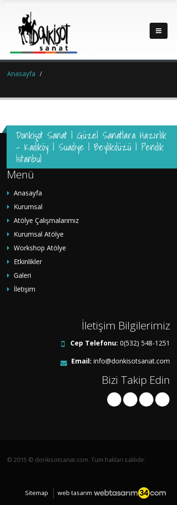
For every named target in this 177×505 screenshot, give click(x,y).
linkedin (146, 399)
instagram (162, 399)
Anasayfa (28, 192)
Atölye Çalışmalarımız (46, 220)
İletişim (24, 288)
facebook (114, 399)
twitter (130, 399)
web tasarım (75, 493)
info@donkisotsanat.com (131, 360)
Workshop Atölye (40, 247)
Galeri (22, 275)
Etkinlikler (28, 261)
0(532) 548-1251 (145, 342)
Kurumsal (28, 206)
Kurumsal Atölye (39, 234)
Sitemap (36, 493)
